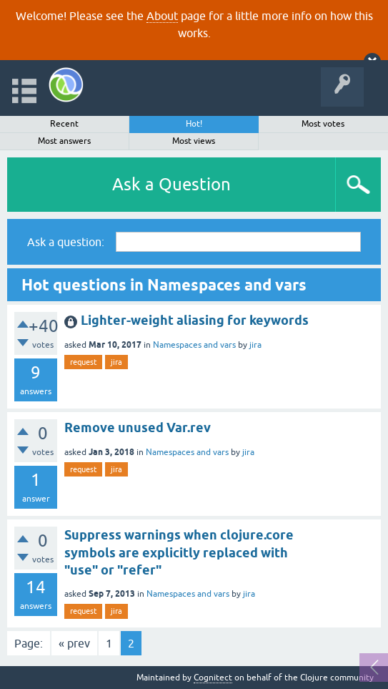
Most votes (323, 124)
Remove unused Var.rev (137, 427)
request (83, 362)
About (162, 15)
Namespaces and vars (194, 345)
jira (255, 345)
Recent (64, 124)
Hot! (194, 124)
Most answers (64, 141)
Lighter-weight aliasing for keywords (195, 320)
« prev (74, 643)
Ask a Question (171, 184)
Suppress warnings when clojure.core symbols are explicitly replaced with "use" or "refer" (179, 552)
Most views (193, 141)
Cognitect (213, 678)
